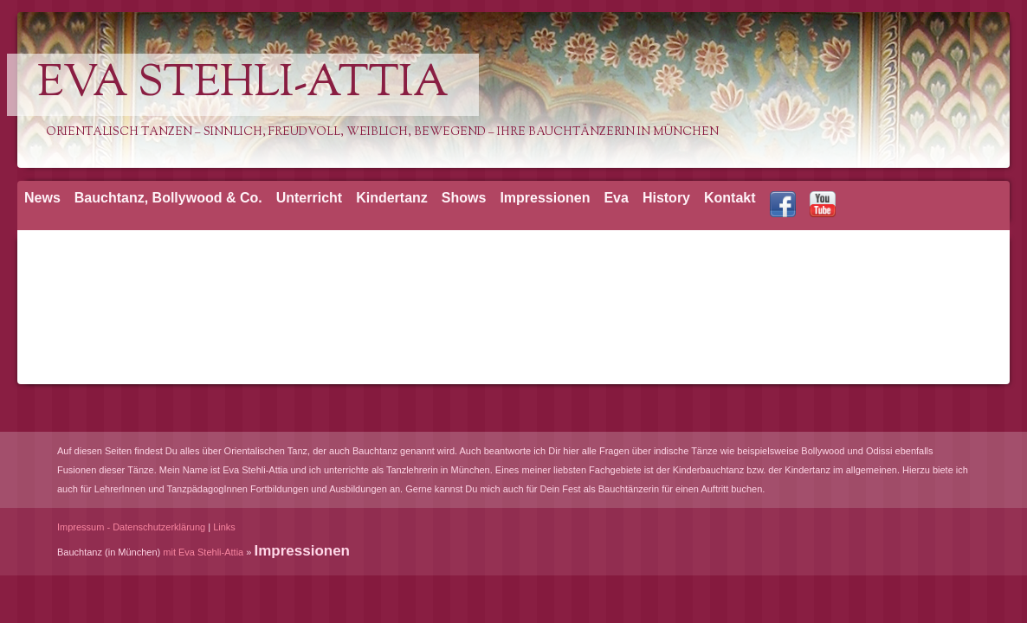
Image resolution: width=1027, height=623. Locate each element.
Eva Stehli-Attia (243, 85)
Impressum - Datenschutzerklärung (131, 527)
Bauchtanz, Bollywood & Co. (168, 197)
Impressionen (545, 197)
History (666, 197)
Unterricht (309, 197)
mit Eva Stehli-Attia (203, 552)
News (42, 197)
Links (224, 527)
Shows (464, 197)
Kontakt (730, 197)
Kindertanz (392, 197)
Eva (616, 197)
